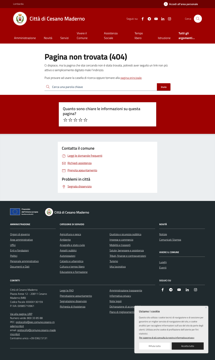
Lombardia (18, 4)
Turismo (114, 261)
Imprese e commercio (121, 240)
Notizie (163, 234)
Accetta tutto (187, 346)
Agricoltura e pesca (70, 234)
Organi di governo (20, 234)
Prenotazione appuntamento (76, 296)
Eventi (162, 268)
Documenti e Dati (19, 266)
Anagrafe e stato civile (72, 245)
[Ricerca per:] (101, 87)
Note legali (116, 301)
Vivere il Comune (82, 35)
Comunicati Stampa (170, 240)
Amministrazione (25, 38)
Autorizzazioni (67, 256)
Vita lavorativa (118, 266)
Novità (48, 38)
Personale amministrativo (24, 261)
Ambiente (65, 240)
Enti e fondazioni (19, 250)
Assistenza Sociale (111, 35)
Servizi (64, 38)
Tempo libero (139, 35)
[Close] (206, 307)
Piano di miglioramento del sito (127, 312)
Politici (13, 256)
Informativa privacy (120, 296)
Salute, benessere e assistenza (127, 250)
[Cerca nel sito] (198, 19)
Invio (163, 87)
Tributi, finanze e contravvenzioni (128, 256)
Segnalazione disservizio (73, 301)
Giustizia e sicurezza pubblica (125, 234)
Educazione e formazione (74, 272)
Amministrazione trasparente (126, 290)
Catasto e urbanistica (71, 261)
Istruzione (164, 38)
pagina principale (131, 77)
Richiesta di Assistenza (72, 307)
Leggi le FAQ (67, 290)
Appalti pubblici (68, 250)
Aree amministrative (21, 240)
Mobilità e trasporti (120, 245)
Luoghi (163, 262)
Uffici (13, 245)
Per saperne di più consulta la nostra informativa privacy (166, 337)
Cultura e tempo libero (72, 266)
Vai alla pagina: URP (21, 314)
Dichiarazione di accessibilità (125, 307)
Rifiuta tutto (155, 346)
